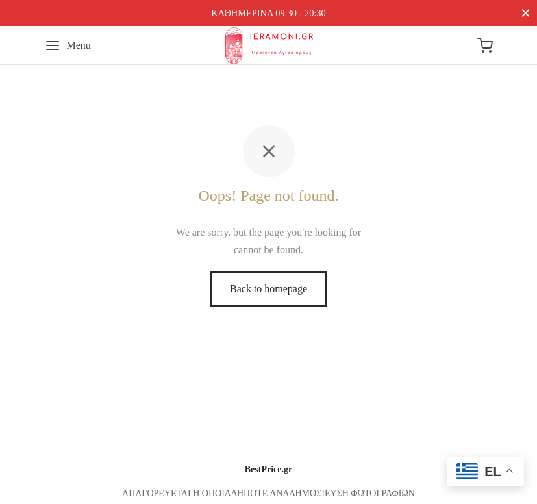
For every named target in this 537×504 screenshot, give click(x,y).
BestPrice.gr (268, 469)
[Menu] (68, 45)
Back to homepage (268, 288)
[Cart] (485, 45)
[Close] (526, 13)
